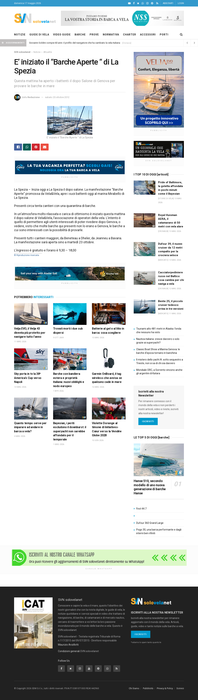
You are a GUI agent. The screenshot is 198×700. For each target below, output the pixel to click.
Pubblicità (148, 688)
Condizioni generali (69, 651)
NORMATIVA (111, 34)
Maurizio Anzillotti (68, 644)
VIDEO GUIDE (62, 34)
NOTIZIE (19, 34)
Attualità (47, 52)
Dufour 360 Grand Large (149, 522)
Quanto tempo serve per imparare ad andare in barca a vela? (30, 427)
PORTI (164, 34)
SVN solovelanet (22, 52)
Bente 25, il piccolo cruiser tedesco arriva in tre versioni (170, 305)
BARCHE (80, 34)
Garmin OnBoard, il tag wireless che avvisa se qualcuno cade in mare (107, 378)
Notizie (36, 52)
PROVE (94, 34)
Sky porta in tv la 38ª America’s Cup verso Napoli (27, 378)
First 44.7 (141, 508)
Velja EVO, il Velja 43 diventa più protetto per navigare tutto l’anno (29, 332)
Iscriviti (148, 421)
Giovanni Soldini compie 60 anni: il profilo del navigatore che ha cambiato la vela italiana (74, 42)
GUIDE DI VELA (39, 34)
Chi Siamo (134, 688)
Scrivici (180, 688)
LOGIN (181, 3)
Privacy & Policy (165, 688)
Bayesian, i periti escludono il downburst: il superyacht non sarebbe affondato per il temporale (69, 431)
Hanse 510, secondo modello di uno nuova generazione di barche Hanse (150, 487)
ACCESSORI (148, 34)
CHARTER (129, 34)
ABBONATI (168, 3)
